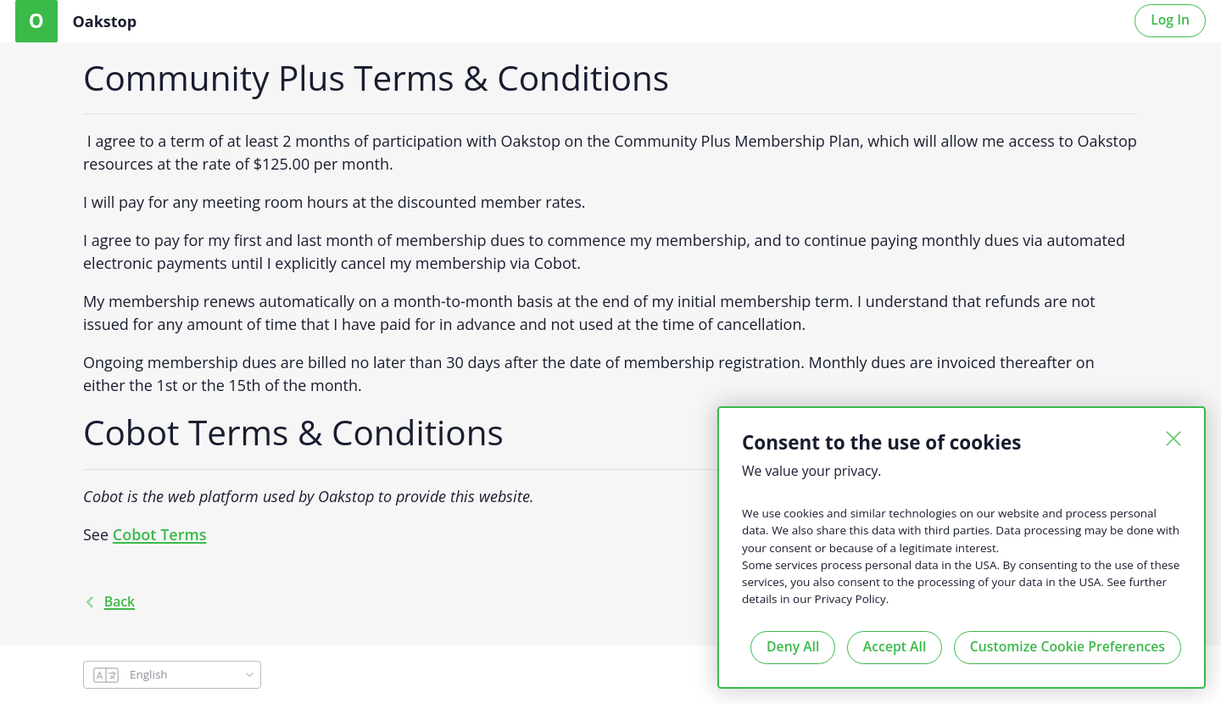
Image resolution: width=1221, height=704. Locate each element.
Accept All (894, 646)
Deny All (793, 646)
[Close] (1173, 438)
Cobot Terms (160, 534)
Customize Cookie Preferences (1067, 646)
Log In (1170, 19)
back (109, 601)
